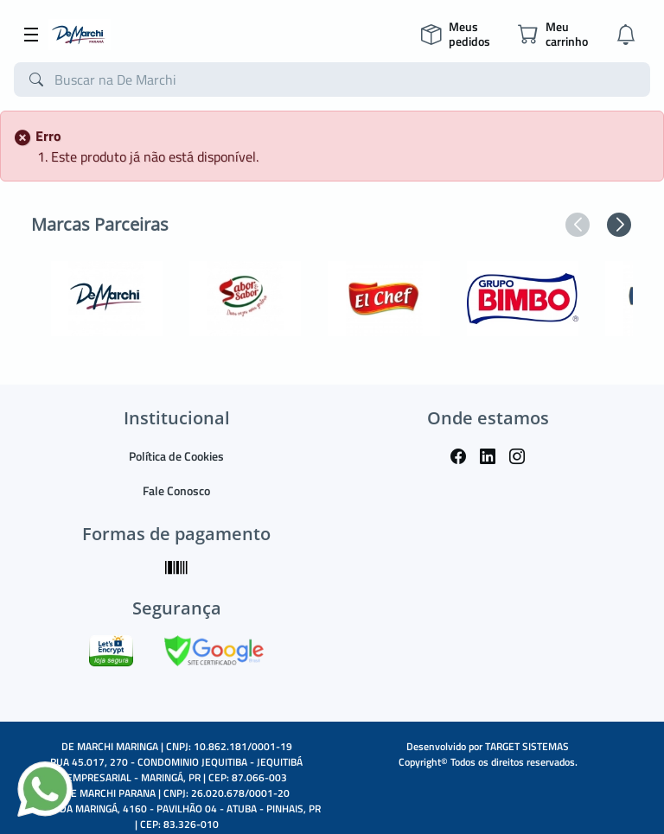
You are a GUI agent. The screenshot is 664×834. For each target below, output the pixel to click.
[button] (577, 225)
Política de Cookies (176, 456)
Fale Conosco (176, 490)
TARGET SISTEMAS (527, 746)
